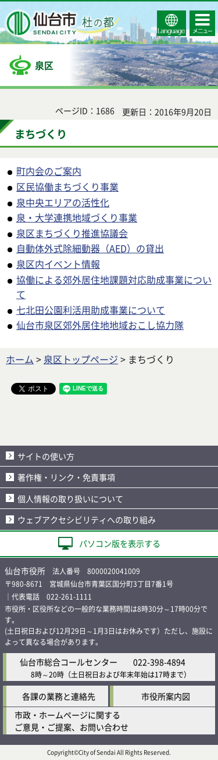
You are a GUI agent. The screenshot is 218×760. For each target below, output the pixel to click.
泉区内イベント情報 (58, 264)
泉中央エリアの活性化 (62, 202)
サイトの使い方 (45, 456)
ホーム (20, 359)
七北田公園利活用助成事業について (90, 310)
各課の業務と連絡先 (58, 696)
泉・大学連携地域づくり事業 (76, 217)
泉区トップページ (81, 359)
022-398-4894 (159, 662)
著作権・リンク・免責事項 (66, 477)
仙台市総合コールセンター (68, 662)
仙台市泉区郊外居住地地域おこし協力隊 (100, 325)
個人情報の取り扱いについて (70, 498)
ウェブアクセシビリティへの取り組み (86, 519)
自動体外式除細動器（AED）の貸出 (90, 248)
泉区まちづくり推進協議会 (72, 233)
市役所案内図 (165, 696)
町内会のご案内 (48, 171)
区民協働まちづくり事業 (67, 186)
